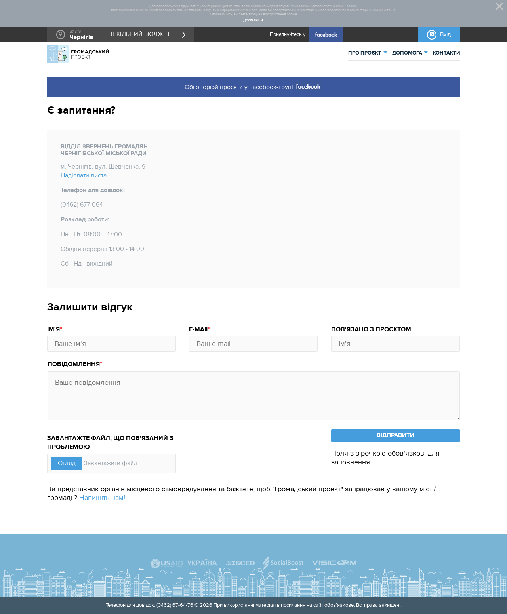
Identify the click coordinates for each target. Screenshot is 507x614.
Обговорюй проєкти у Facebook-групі (254, 86)
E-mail (198, 329)
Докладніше (253, 21)
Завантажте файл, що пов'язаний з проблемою (110, 443)
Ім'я (53, 329)
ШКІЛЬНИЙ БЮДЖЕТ (140, 35)
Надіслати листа (84, 175)
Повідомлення (74, 364)
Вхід (445, 34)
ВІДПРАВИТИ (395, 435)
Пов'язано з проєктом (371, 329)
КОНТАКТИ (446, 53)
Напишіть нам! (102, 498)
